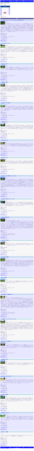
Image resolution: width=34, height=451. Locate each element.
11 (2, 10)
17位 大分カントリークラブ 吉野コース (5, 341)
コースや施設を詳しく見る (3, 59)
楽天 (10, 447)
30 (6, 8)
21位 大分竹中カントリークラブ (4, 412)
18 (2, 11)
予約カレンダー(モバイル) (3, 61)
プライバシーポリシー (2, 448)
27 (2, 8)
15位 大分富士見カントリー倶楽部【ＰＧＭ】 (6, 294)
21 (6, 11)
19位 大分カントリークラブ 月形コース (5, 376)
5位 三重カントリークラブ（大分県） (5, 102)
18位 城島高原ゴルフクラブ (4, 359)
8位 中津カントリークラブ (4, 157)
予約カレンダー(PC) (3, 40)
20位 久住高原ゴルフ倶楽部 (4, 394)
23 (9, 11)
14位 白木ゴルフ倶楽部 (3, 277)
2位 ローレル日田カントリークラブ (5, 43)
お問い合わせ (7, 448)
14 (6, 10)
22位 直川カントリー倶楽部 (4, 431)
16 (9, 10)
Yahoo (17, 447)
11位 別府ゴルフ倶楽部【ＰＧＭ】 (5, 217)
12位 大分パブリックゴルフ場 (4, 240)
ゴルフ (30, 447)
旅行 (23, 447)
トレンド (4, 447)
